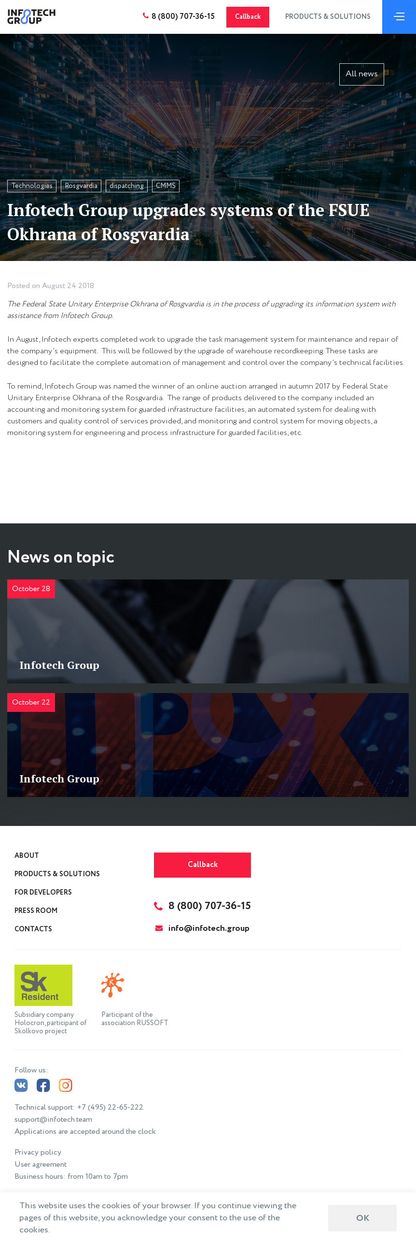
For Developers (43, 892)
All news (362, 74)
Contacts (33, 929)
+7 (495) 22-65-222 (110, 1107)
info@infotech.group (202, 928)
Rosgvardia (81, 186)
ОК (362, 1218)
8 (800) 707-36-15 (183, 16)
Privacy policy (37, 1152)
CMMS (166, 186)
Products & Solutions (328, 17)
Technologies (32, 186)
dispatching (127, 186)
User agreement (40, 1164)
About (26, 856)
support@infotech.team (53, 1119)
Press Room (35, 911)
